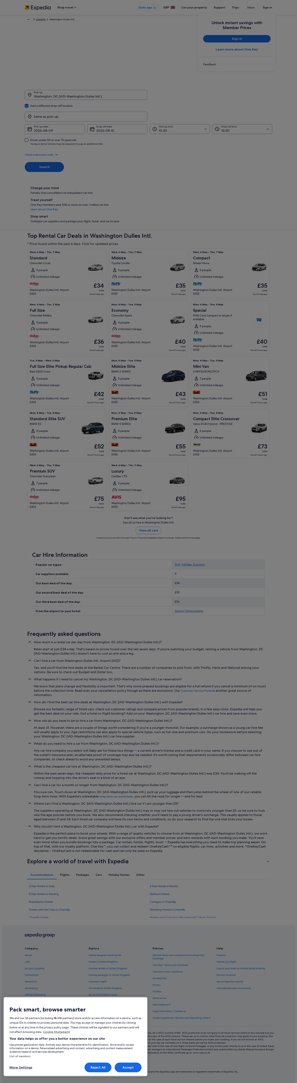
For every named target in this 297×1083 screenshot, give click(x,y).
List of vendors (20, 1056)
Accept (128, 1067)
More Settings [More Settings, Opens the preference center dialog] (20, 1067)
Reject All (98, 1067)
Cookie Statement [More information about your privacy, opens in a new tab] (56, 1032)
